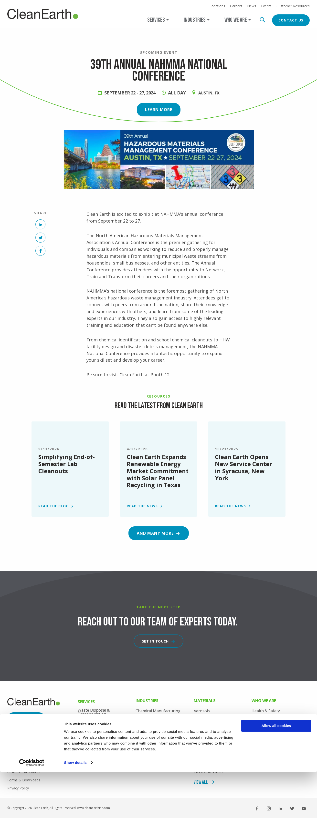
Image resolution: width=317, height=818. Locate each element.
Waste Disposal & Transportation (94, 712)
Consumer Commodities (216, 741)
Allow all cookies (276, 771)
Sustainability (264, 741)
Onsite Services (92, 734)
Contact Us (290, 20)
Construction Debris (212, 731)
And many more (155, 533)
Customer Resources (293, 6)
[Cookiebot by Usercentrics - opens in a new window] (31, 808)
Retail (141, 745)
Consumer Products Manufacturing (154, 723)
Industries (147, 701)
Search (262, 20)
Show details (75, 808)
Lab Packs (87, 724)
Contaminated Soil (210, 751)
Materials (204, 701)
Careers (236, 6)
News (251, 6)
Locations (217, 6)
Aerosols (202, 711)
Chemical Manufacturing (158, 711)
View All (143, 756)
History (258, 721)
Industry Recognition (271, 731)
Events (266, 6)
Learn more (158, 109)
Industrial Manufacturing (159, 735)
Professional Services (97, 744)
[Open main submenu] (158, 20)
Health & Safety (266, 711)
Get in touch (155, 641)
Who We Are (264, 701)
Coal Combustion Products (218, 721)
